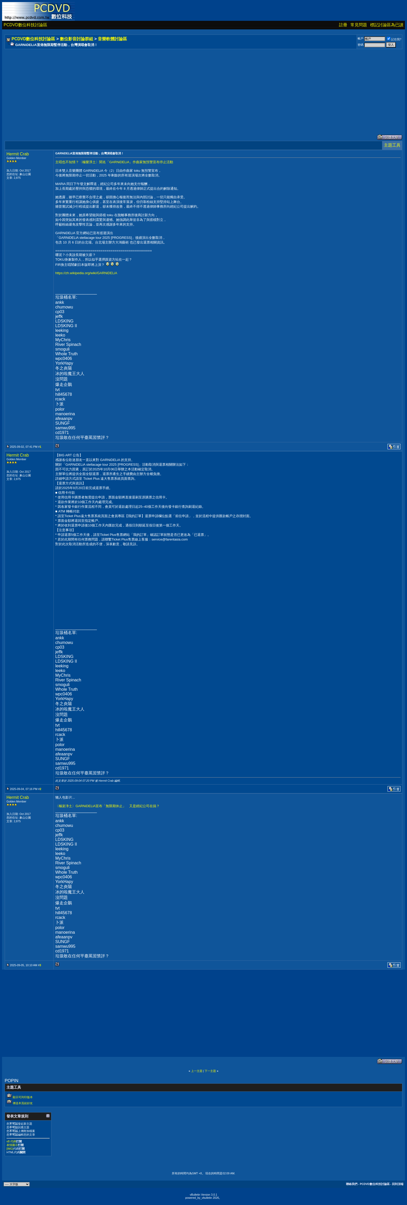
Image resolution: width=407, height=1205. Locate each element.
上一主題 (196, 1070)
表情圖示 (12, 1145)
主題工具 (392, 145)
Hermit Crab (17, 154)
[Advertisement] (161, 86)
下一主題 (210, 1070)
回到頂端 (397, 1184)
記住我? (394, 39)
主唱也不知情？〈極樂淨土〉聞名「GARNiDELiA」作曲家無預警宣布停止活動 (114, 162)
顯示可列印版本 (23, 1097)
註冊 (343, 25)
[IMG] (9, 1148)
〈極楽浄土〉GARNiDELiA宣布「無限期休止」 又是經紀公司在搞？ (107, 806)
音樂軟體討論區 (112, 39)
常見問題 (358, 25)
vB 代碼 (11, 1141)
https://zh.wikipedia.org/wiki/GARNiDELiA (86, 273)
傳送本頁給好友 (23, 1103)
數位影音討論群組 (76, 39)
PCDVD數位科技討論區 (25, 25)
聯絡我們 (351, 1184)
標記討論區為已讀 (386, 25)
